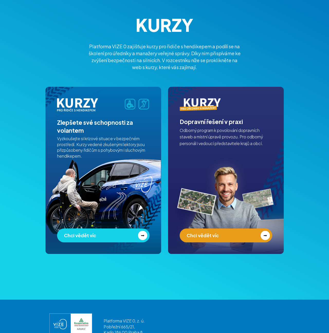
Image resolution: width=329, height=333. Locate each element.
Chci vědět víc (80, 235)
